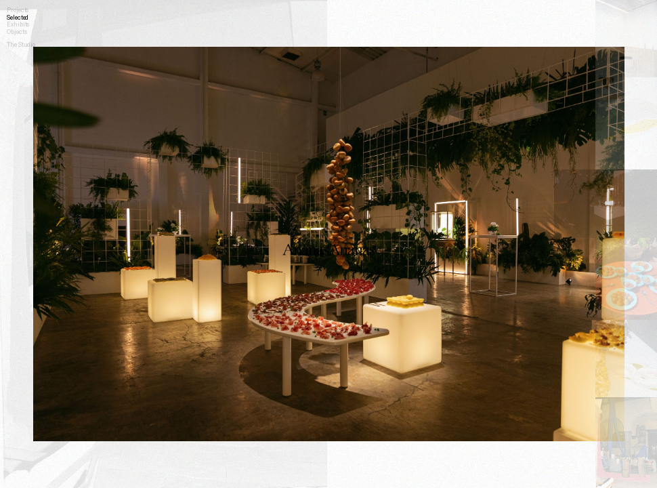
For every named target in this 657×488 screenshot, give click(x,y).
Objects (16, 31)
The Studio (21, 44)
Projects (17, 9)
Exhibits (18, 24)
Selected (17, 17)
